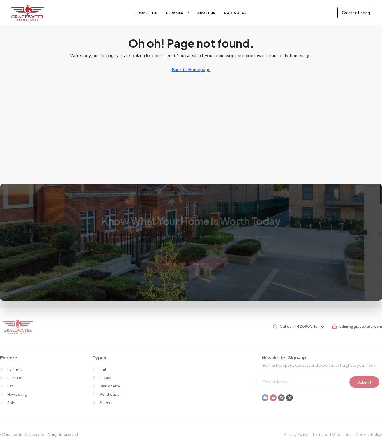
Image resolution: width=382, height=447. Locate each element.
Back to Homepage (191, 69)
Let (10, 386)
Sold (11, 403)
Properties (146, 13)
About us (206, 13)
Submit (364, 382)
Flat (103, 369)
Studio (106, 403)
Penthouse (109, 394)
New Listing (17, 394)
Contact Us (235, 13)
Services (174, 13)
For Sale (14, 377)
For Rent (14, 369)
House (105, 377)
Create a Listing (356, 12)
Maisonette (110, 386)
